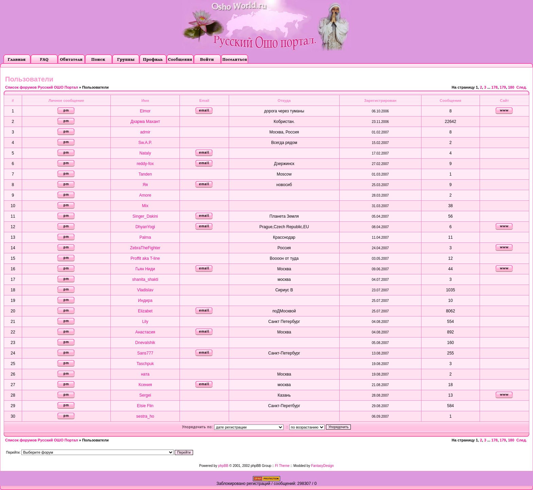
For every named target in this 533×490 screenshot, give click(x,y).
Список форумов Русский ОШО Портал (41, 87)
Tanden (145, 174)
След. (521, 87)
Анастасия (145, 332)
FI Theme (282, 466)
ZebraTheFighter (145, 248)
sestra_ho (145, 416)
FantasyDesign (322, 466)
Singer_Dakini (145, 216)
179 (503, 87)
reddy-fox (145, 163)
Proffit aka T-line (145, 258)
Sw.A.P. (145, 142)
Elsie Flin (145, 405)
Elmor (145, 111)
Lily (145, 321)
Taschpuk (145, 363)
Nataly (145, 153)
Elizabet (145, 311)
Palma (145, 237)
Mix (145, 205)
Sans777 (145, 353)
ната (145, 374)
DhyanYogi (145, 226)
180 (511, 87)
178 (495, 87)
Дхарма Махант (145, 121)
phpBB (223, 466)
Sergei (145, 395)
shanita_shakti (145, 279)
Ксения (145, 384)
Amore (145, 195)
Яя (145, 184)
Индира (145, 300)
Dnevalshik (145, 342)
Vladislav (145, 290)
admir (145, 132)
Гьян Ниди (145, 269)
